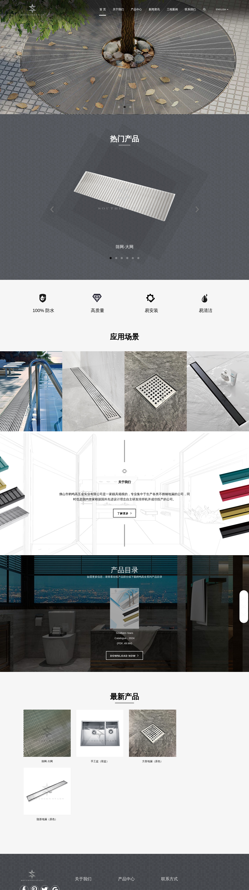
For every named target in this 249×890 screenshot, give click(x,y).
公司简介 (83, 835)
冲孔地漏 (127, 840)
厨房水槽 (127, 856)
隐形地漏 (127, 846)
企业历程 (83, 846)
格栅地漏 (127, 835)
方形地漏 (127, 851)
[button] (119, 107)
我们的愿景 (84, 840)
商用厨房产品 (129, 861)
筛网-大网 (124, 247)
